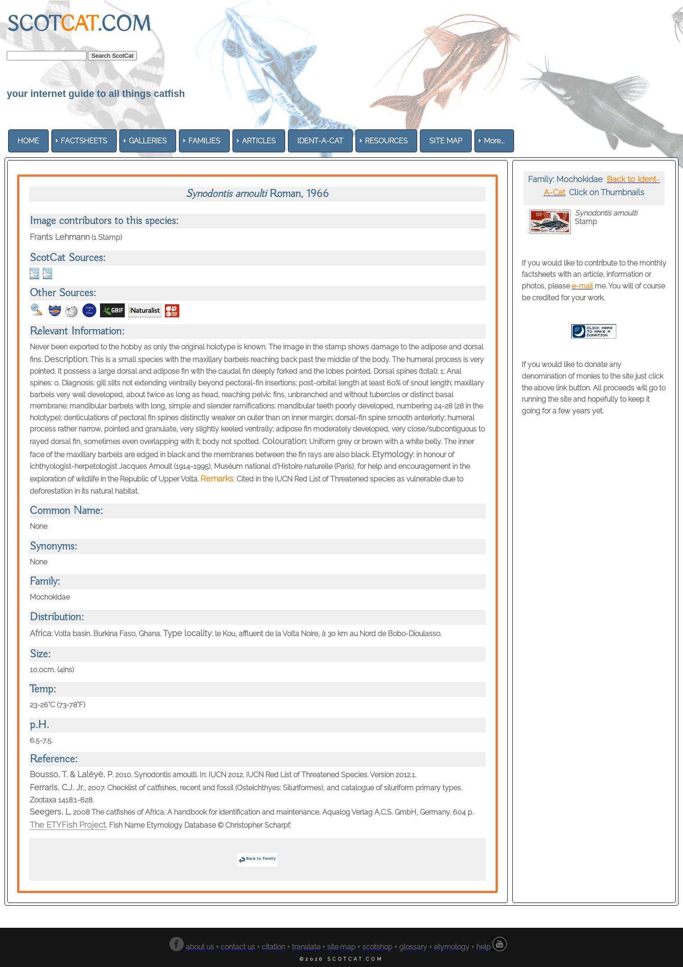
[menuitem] (28, 140)
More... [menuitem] (494, 141)
